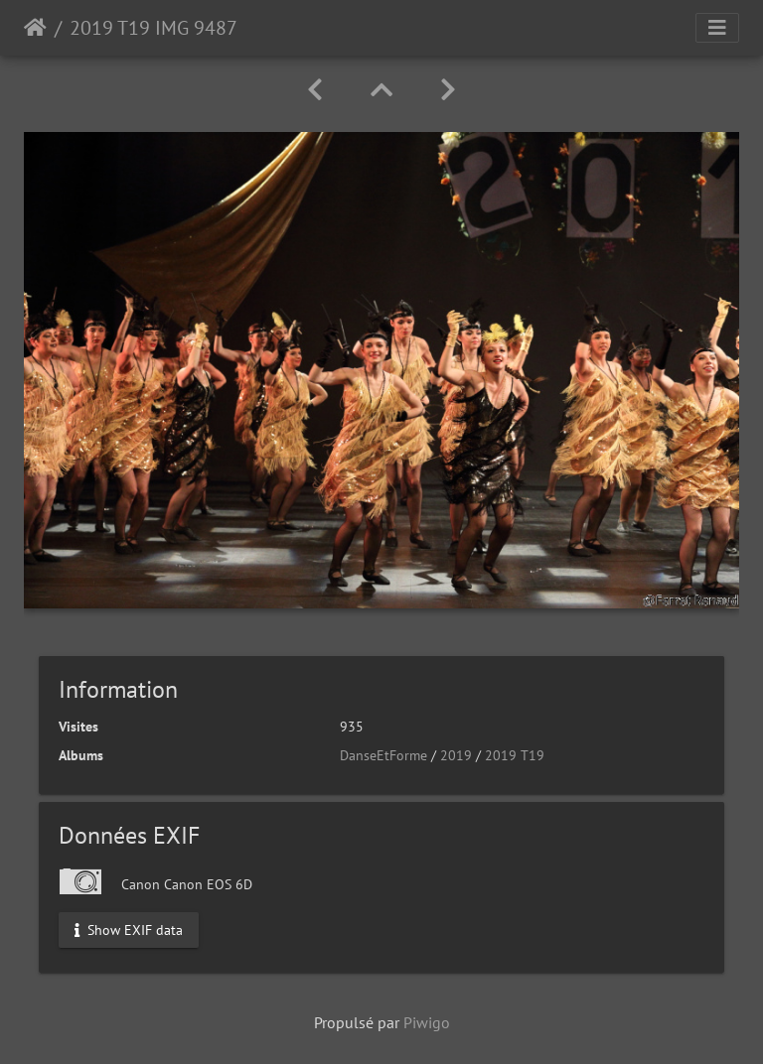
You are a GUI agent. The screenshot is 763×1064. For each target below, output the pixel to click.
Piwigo (426, 1022)
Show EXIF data (129, 929)
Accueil (35, 28)
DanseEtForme (383, 755)
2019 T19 (514, 755)
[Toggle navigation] (717, 28)
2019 (456, 755)
